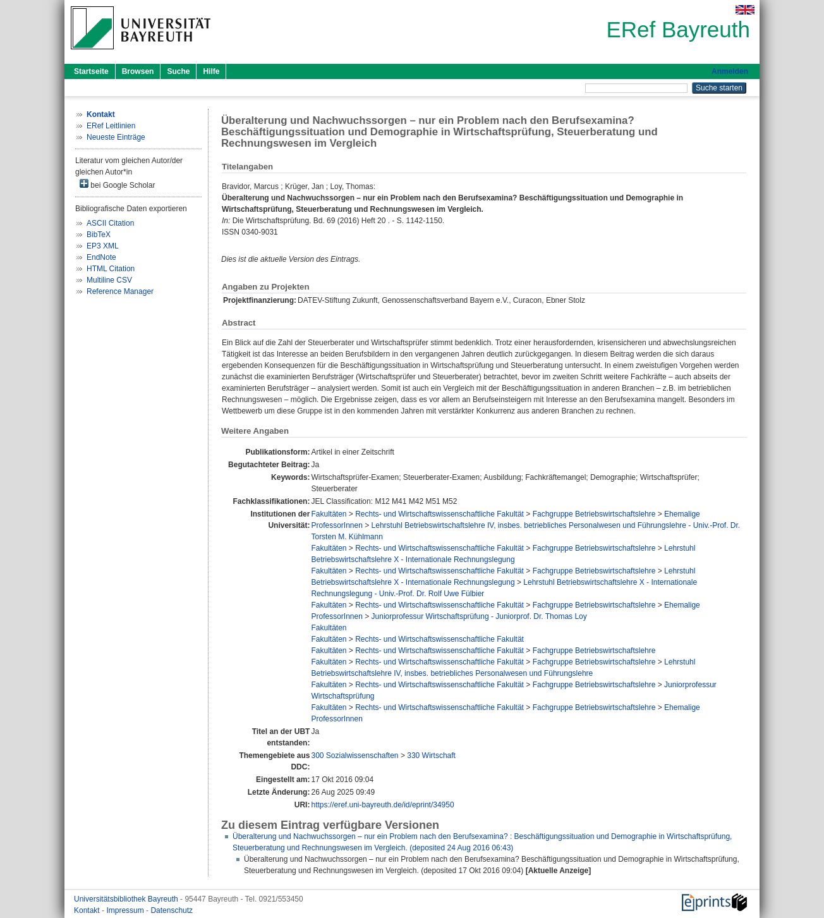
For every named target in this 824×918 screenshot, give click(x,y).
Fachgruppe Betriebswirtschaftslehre (594, 514)
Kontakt (88, 910)
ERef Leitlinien (111, 125)
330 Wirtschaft (431, 755)
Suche (178, 71)
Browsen (138, 71)
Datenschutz (171, 910)
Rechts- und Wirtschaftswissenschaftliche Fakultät (439, 514)
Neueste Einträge (116, 137)
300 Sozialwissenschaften (354, 755)
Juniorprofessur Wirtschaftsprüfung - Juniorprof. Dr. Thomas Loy (479, 616)
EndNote (101, 257)
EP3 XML (103, 246)
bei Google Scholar (117, 184)
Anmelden (730, 71)
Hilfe (211, 71)
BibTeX (99, 234)
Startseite (91, 71)
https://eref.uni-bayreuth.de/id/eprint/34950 (382, 804)
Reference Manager (120, 291)
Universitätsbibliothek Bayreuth (127, 899)
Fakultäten (328, 514)
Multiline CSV (109, 280)
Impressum (126, 910)
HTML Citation (111, 268)
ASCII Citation (110, 223)
